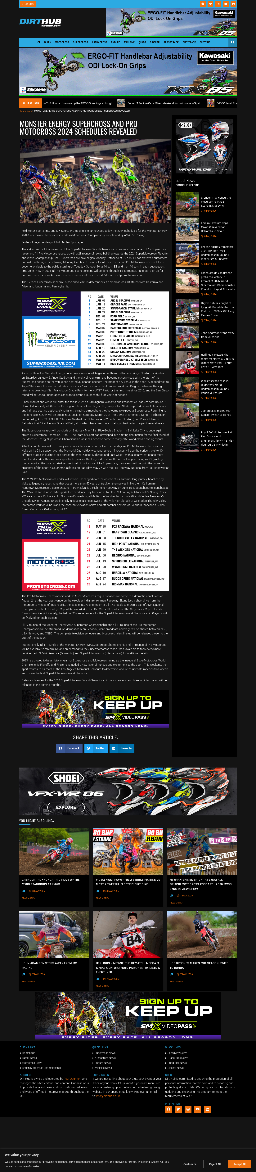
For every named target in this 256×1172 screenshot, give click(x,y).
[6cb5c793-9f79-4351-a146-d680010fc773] (204, 172)
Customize (189, 1164)
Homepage (25, 110)
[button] (69, 748)
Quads (142, 42)
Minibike (129, 42)
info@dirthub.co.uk (108, 1096)
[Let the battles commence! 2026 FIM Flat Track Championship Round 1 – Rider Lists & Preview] (187, 255)
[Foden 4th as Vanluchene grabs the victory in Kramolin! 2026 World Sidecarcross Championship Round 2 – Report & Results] (187, 281)
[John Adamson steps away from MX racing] (187, 337)
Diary (47, 42)
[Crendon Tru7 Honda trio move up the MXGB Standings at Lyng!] (187, 204)
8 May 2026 (209, 211)
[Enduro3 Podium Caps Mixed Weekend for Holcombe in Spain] (187, 229)
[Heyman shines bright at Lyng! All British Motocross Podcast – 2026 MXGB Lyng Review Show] (187, 311)
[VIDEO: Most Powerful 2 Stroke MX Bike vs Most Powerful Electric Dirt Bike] (128, 851)
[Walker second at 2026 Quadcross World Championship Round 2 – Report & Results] (187, 389)
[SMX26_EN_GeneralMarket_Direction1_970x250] (95, 726)
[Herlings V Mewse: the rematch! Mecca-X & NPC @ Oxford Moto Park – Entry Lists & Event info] (187, 362)
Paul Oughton (72, 1078)
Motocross (62, 42)
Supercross (80, 42)
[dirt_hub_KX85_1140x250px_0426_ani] (171, 35)
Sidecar (155, 42)
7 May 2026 (209, 320)
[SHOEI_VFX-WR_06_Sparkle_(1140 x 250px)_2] (128, 814)
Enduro (115, 42)
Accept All (239, 1164)
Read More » (34, 898)
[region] (128, 1160)
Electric (205, 42)
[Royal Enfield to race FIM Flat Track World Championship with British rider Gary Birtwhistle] (187, 440)
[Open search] (232, 42)
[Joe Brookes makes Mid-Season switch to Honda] (187, 415)
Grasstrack (171, 42)
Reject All (215, 1164)
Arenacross (99, 42)
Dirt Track (189, 42)
